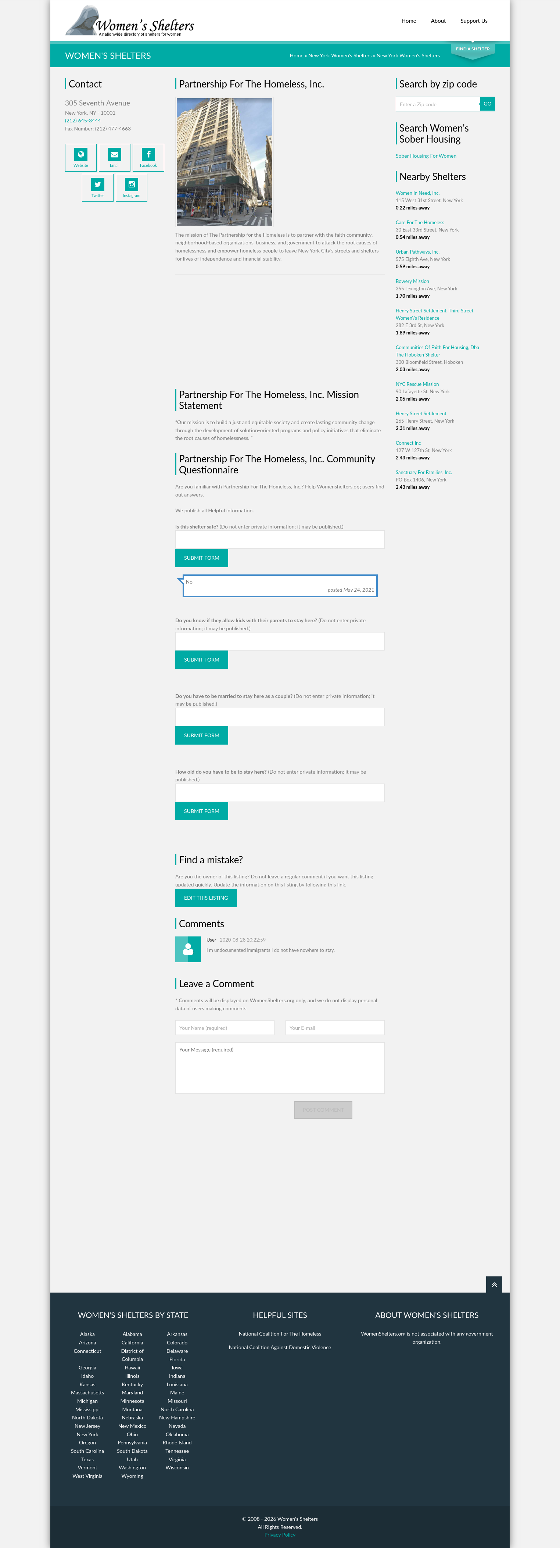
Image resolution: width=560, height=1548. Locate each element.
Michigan (87, 1401)
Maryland (132, 1392)
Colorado (177, 1342)
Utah (132, 1459)
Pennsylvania (132, 1442)
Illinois (132, 1376)
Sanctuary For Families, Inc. (424, 472)
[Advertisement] (114, 328)
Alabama (132, 1334)
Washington (132, 1467)
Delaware (177, 1351)
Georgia (87, 1367)
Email (114, 158)
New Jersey (87, 1426)
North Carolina (177, 1409)
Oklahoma (177, 1434)
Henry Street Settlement (421, 413)
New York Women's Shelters (339, 55)
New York (87, 1434)
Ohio (132, 1434)
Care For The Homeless (420, 222)
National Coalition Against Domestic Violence (280, 1347)
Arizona (87, 1342)
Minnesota (132, 1401)
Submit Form (201, 558)
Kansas (88, 1384)
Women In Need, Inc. (417, 193)
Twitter (97, 188)
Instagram (131, 188)
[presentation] (231, 1115)
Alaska (87, 1334)
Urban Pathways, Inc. (417, 252)
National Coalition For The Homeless (280, 1333)
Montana (132, 1409)
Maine (177, 1392)
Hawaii (132, 1367)
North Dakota (87, 1417)
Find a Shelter (473, 48)
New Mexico (132, 1426)
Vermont (87, 1467)
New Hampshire (177, 1417)
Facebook (148, 158)
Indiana (177, 1376)
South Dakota (132, 1451)
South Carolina (87, 1451)
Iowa (177, 1367)
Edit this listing (206, 898)
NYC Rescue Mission (417, 384)
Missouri (177, 1401)
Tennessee (177, 1451)
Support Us (474, 17)
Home (409, 17)
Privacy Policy (280, 1534)
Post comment (323, 1110)
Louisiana (177, 1384)
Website (80, 158)
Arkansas (177, 1334)
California (132, 1342)
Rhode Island (177, 1442)
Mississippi (87, 1409)
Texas (87, 1459)
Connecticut (87, 1351)
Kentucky (132, 1384)
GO (487, 103)
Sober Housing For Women (426, 156)
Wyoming (132, 1476)
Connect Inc (408, 443)
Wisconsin (177, 1467)
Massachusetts (87, 1392)
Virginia (177, 1459)
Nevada (177, 1426)
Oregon (87, 1442)
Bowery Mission (412, 281)
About (438, 17)
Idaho (87, 1376)
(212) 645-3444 (83, 120)
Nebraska (132, 1417)
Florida (177, 1359)
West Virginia (87, 1476)
